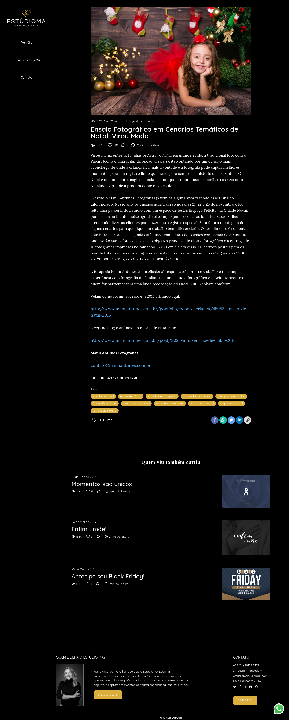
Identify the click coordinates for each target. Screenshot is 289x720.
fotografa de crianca (197, 396)
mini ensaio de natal (169, 403)
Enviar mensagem (249, 669)
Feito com (170, 716)
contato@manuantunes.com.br (121, 365)
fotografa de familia (231, 396)
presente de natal (202, 403)
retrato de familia (105, 411)
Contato (26, 77)
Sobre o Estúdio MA (26, 60)
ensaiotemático (130, 396)
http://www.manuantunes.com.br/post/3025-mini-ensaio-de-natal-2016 (163, 340)
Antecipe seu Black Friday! (108, 576)
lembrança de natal (136, 403)
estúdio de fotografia (162, 396)
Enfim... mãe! (89, 529)
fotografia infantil (105, 403)
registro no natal (231, 403)
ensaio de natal (103, 396)
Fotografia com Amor (141, 121)
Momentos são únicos (102, 484)
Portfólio (26, 42)
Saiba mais (108, 693)
